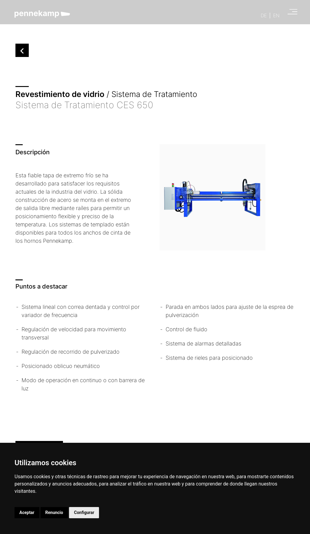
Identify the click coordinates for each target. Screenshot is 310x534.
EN (276, 15)
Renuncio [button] (54, 512)
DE (264, 15)
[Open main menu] (290, 13)
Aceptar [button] (27, 512)
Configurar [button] (84, 512)
